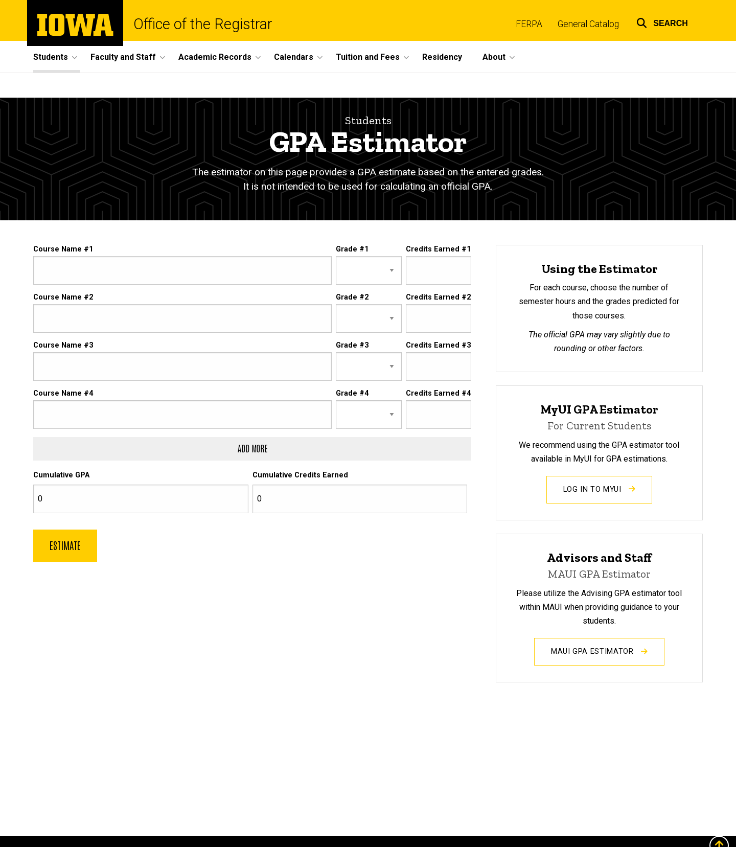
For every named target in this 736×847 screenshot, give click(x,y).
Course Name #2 (63, 297)
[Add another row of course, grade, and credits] (252, 449)
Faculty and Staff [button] (123, 57)
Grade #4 (352, 394)
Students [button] (50, 57)
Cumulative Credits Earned (300, 475)
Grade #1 (352, 249)
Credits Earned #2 (438, 297)
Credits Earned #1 (438, 249)
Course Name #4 (63, 394)
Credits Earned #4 (438, 394)
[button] (662, 21)
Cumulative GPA (61, 475)
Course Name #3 (63, 345)
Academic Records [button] (214, 57)
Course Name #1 (63, 249)
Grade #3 (352, 345)
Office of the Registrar (202, 24)
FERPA (529, 24)
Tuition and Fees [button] (368, 57)
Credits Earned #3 (438, 345)
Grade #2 (352, 297)
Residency (442, 57)
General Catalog (588, 24)
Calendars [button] (293, 57)
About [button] (493, 57)
